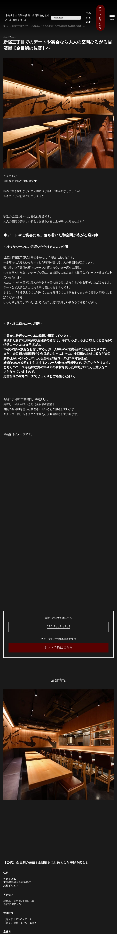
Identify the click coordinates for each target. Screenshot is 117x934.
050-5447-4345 (89, 17)
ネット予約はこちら (100, 17)
